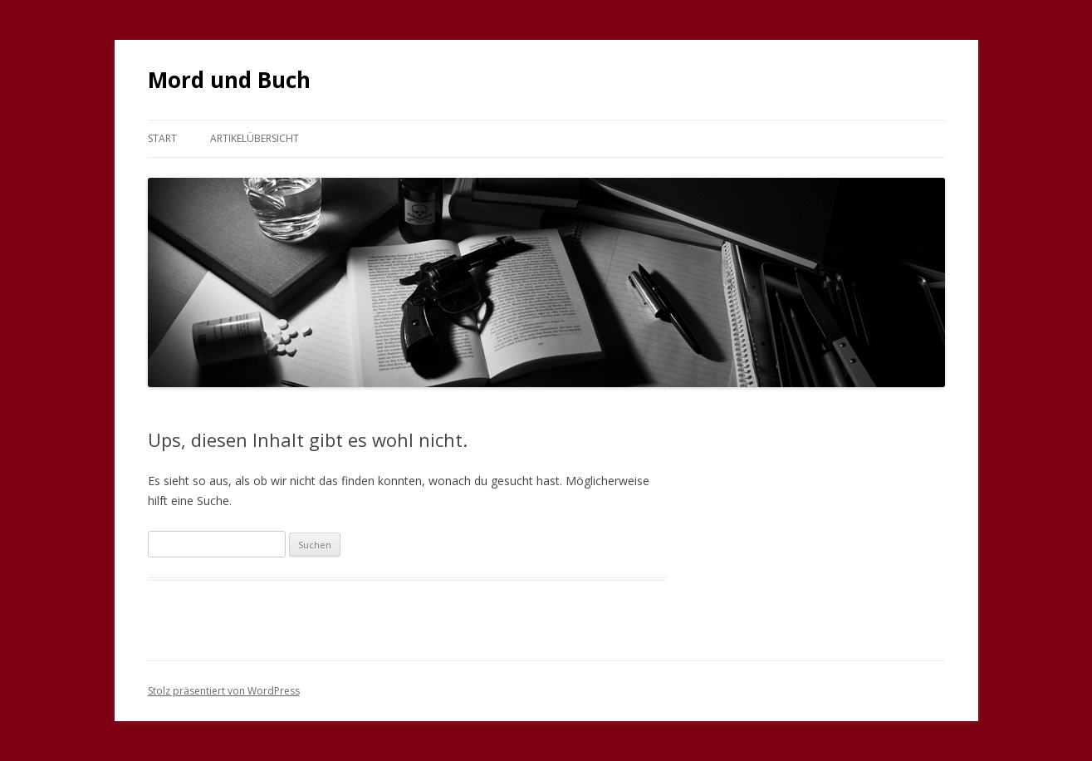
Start (162, 138)
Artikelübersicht (254, 138)
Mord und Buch (229, 80)
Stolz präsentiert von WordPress (224, 691)
